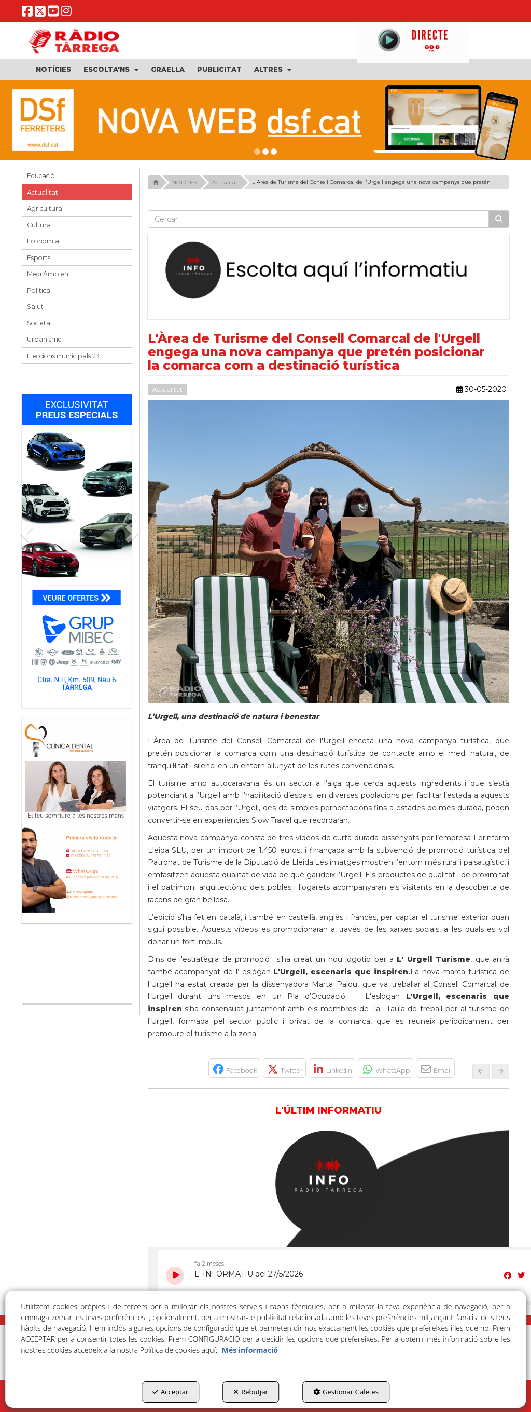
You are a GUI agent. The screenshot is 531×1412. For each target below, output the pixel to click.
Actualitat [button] (42, 192)
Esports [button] (38, 258)
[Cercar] (498, 219)
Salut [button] (35, 306)
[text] (319, 219)
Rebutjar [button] (250, 1391)
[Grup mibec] (77, 545)
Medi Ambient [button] (49, 274)
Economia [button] (43, 241)
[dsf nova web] (265, 120)
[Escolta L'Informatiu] (329, 270)
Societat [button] (40, 323)
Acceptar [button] (170, 1391)
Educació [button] (41, 176)
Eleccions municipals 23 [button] (63, 356)
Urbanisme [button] (44, 339)
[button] (27, 13)
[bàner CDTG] (77, 815)
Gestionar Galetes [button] (346, 1391)
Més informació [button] (250, 1350)
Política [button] (38, 290)
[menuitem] (53, 69)
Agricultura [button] (44, 208)
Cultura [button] (39, 225)
